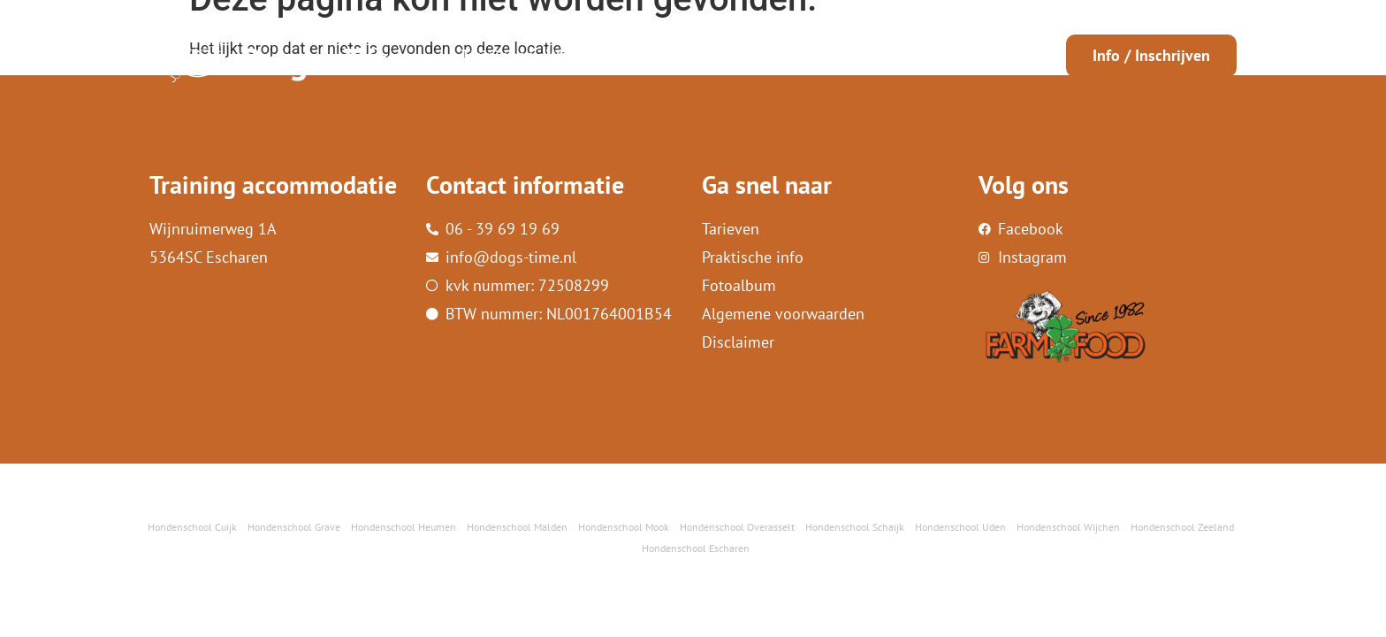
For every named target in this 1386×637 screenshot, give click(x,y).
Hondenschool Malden (517, 526)
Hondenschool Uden (960, 526)
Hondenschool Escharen (696, 548)
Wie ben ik (671, 55)
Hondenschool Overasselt (737, 526)
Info (743, 56)
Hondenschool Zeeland (1182, 526)
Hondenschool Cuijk (192, 526)
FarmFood (880, 55)
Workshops (584, 55)
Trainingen (497, 55)
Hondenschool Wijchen (1068, 526)
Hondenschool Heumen (403, 526)
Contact (952, 55)
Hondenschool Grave (294, 526)
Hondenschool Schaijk (854, 526)
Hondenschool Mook (623, 526)
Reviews (806, 55)
